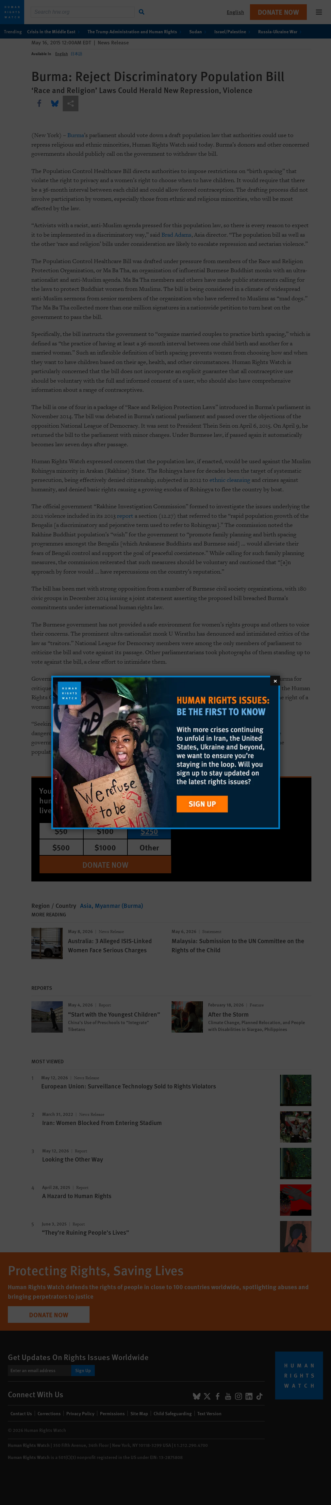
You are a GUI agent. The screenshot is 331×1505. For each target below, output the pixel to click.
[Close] (275, 681)
